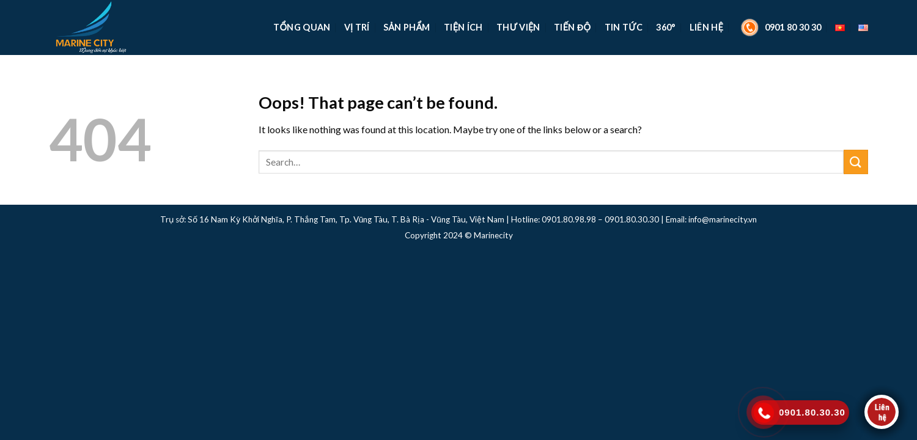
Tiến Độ (572, 27)
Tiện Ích (463, 27)
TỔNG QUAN (301, 27)
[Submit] (856, 162)
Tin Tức (624, 27)
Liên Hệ (706, 27)
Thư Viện (518, 27)
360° (666, 27)
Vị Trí (357, 27)
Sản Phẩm (406, 27)
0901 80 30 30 (779, 27)
